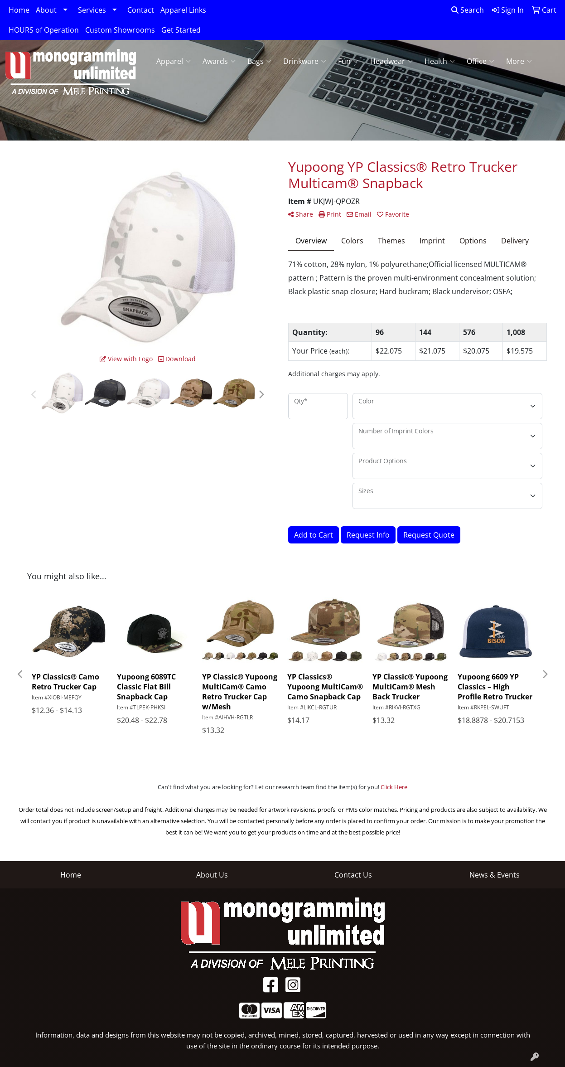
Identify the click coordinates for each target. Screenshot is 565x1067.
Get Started (181, 30)
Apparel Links (183, 10)
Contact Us (353, 875)
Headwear (391, 61)
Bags (259, 61)
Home (19, 10)
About (46, 10)
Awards (219, 61)
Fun (348, 61)
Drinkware (304, 61)
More (519, 61)
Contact (140, 10)
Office (480, 61)
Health (440, 61)
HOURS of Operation (44, 30)
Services (92, 10)
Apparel (173, 61)
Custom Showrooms (120, 30)
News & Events (494, 875)
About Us (212, 875)
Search (467, 10)
